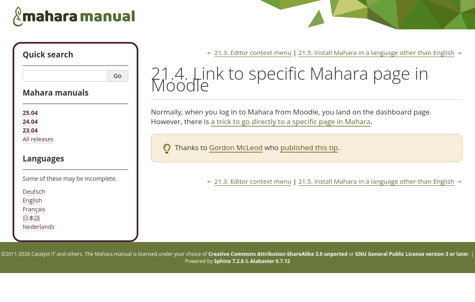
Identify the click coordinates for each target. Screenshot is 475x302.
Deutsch (34, 191)
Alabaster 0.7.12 (270, 261)
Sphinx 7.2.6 (229, 261)
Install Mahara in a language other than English (376, 52)
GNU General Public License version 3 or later (411, 254)
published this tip (309, 147)
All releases (38, 139)
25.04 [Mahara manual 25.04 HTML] (30, 113)
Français (34, 209)
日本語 (31, 218)
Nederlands (39, 227)
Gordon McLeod (235, 147)
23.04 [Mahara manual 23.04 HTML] (30, 130)
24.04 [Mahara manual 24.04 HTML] (30, 121)
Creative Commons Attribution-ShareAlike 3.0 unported (278, 254)
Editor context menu (252, 52)
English (32, 200)
